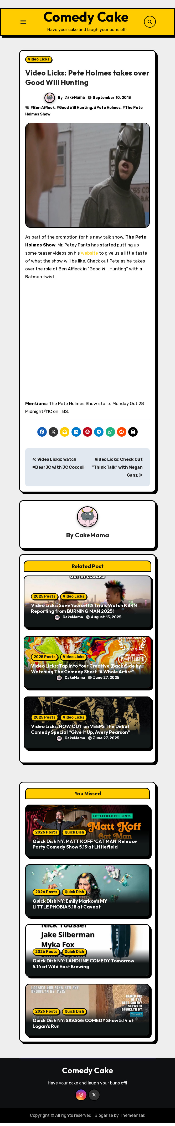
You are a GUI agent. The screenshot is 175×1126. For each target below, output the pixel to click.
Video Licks (38, 62)
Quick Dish (74, 835)
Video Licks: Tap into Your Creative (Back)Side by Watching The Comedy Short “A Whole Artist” (86, 672)
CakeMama (74, 100)
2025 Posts (44, 599)
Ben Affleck (44, 110)
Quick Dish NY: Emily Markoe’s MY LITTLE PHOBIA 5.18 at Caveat (70, 907)
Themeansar (132, 1118)
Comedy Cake (85, 18)
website (89, 255)
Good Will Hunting (75, 110)
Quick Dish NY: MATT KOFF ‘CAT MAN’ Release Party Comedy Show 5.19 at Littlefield (85, 847)
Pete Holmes (108, 110)
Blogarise (104, 1118)
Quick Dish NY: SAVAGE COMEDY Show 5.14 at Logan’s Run (83, 1026)
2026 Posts (46, 835)
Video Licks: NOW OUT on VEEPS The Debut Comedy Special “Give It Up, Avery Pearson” (80, 732)
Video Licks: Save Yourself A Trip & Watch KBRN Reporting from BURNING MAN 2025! (84, 611)
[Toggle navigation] (23, 23)
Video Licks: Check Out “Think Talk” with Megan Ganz (117, 470)
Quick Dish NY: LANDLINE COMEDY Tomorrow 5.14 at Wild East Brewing (83, 966)
